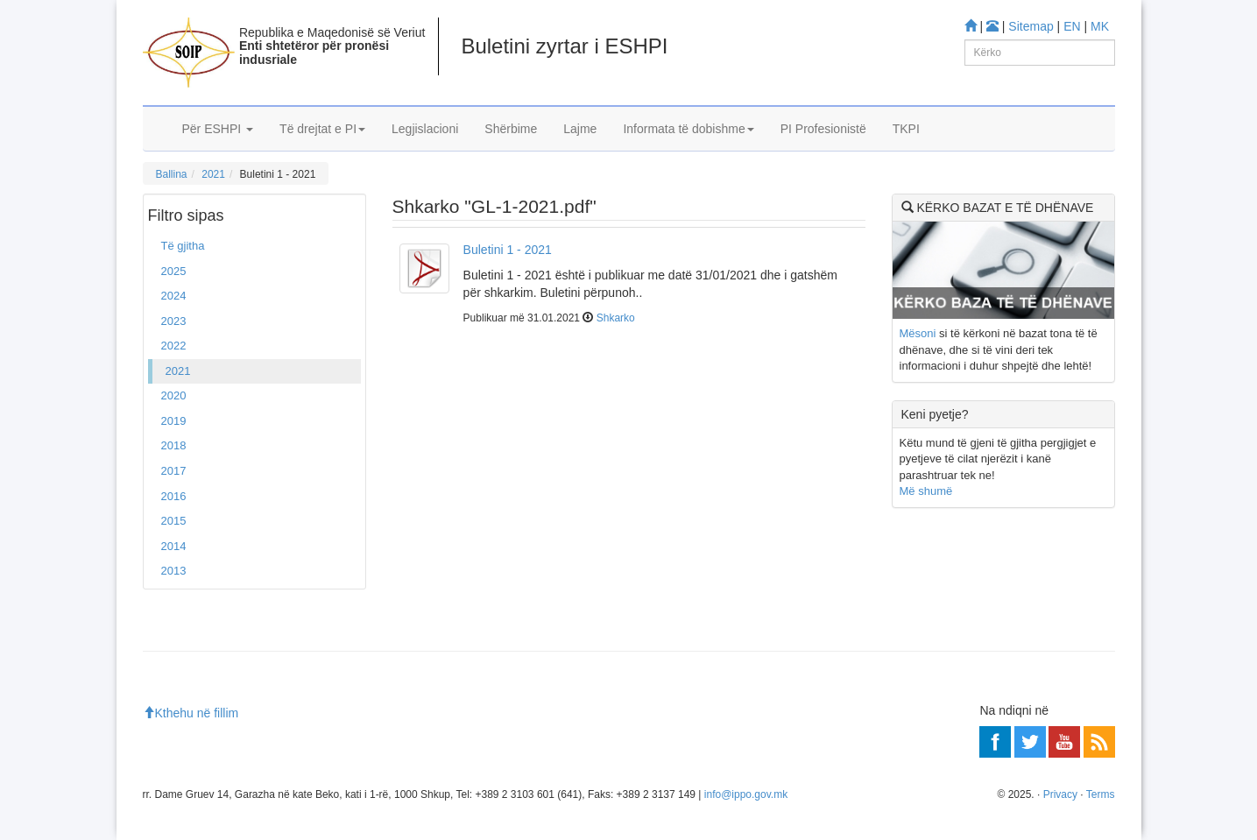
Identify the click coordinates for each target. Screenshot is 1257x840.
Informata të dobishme (688, 129)
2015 (174, 520)
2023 (174, 321)
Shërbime (510, 129)
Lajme (580, 129)
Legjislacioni (425, 129)
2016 (174, 496)
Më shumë (926, 491)
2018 (174, 445)
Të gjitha (183, 245)
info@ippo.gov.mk (745, 794)
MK (1100, 26)
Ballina (171, 174)
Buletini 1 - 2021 (507, 250)
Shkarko (616, 318)
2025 (174, 271)
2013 (174, 570)
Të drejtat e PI (322, 129)
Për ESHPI (218, 129)
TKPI (906, 129)
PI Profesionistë (823, 129)
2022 (174, 345)
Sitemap (1030, 26)
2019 (174, 420)
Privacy (1060, 794)
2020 (174, 395)
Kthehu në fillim (191, 713)
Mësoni (918, 333)
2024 (174, 295)
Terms (1100, 794)
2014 (174, 546)
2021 (213, 174)
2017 (174, 470)
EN (1071, 26)
